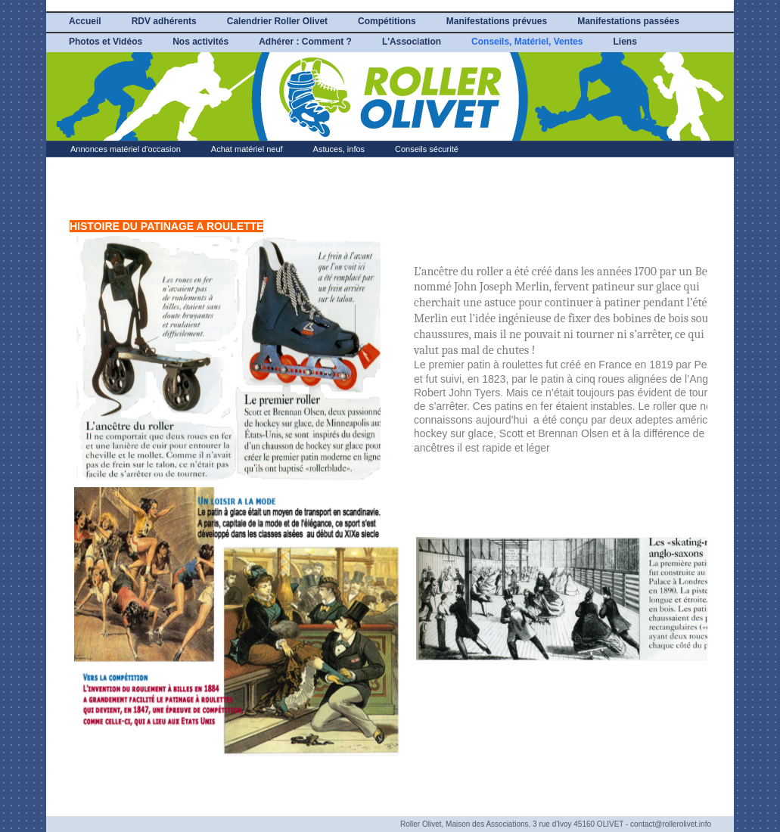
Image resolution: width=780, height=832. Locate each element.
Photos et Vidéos (105, 41)
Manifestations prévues (496, 21)
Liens (624, 41)
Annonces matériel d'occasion (125, 149)
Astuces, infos (339, 149)
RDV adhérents (164, 21)
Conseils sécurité (426, 149)
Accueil (85, 21)
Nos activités (200, 41)
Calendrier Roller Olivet (277, 21)
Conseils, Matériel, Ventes (527, 41)
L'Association (411, 41)
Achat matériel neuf (247, 149)
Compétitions (387, 21)
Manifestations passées (628, 21)
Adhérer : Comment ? (305, 41)
